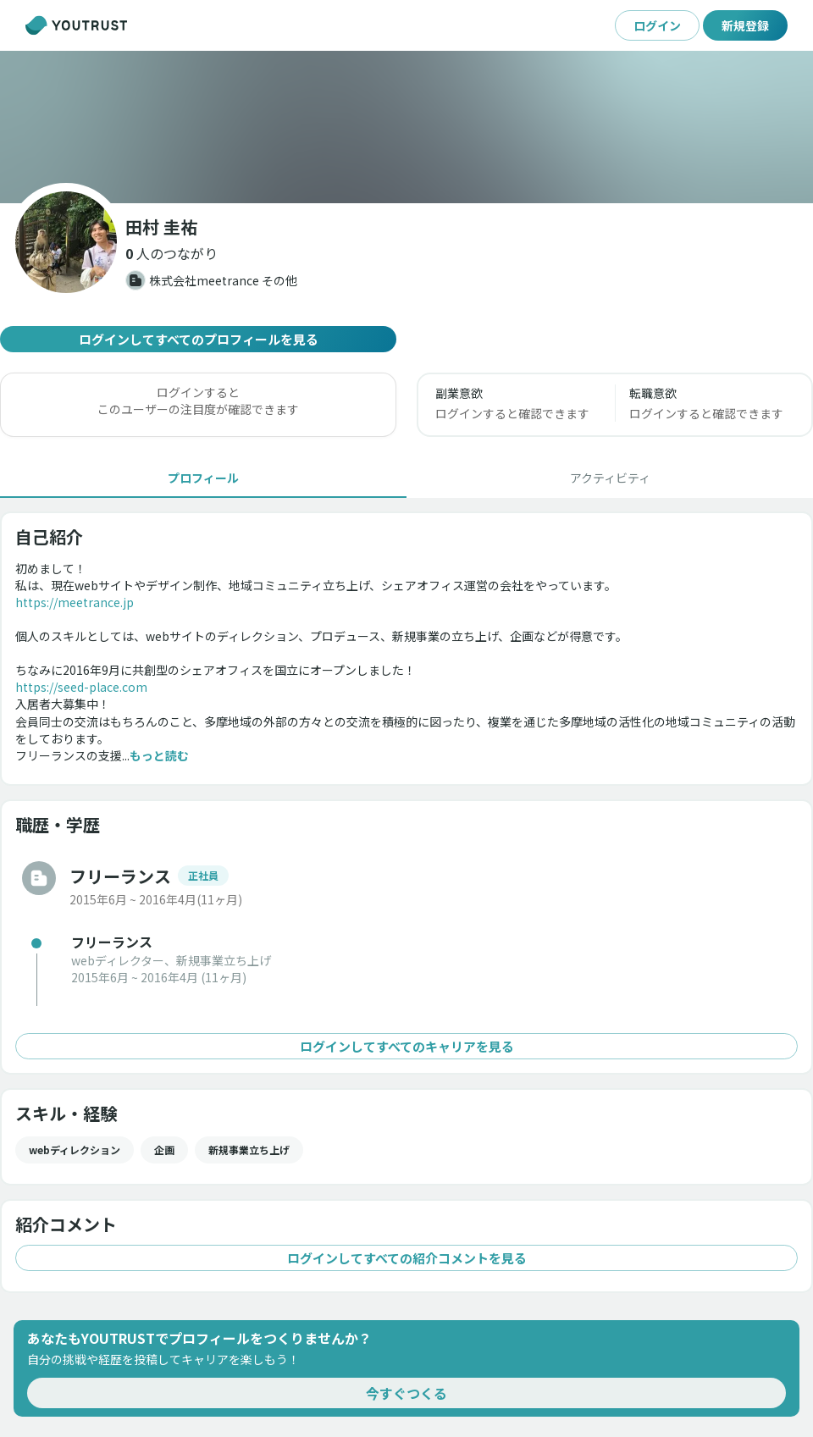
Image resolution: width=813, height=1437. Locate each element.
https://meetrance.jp (74, 602)
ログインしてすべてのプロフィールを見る (198, 339)
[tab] (203, 477)
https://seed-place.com (81, 686)
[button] (171, 253)
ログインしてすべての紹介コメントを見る (406, 1258)
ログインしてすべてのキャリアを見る (406, 1046)
